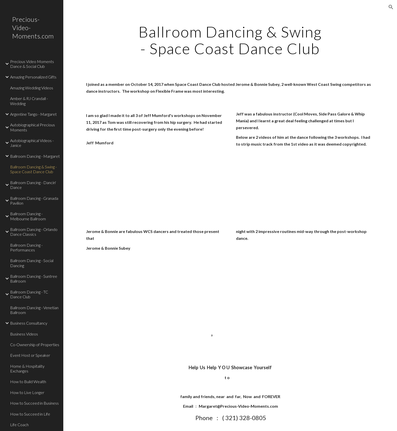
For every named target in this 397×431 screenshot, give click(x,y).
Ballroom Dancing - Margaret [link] (35, 156)
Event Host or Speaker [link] (30, 355)
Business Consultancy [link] (28, 323)
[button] (391, 7)
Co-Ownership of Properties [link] (34, 344)
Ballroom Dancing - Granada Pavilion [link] (34, 200)
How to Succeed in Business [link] (34, 403)
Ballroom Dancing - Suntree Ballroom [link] (33, 278)
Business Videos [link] (24, 333)
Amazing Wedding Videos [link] (31, 87)
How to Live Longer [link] (27, 392)
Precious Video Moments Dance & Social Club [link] (32, 64)
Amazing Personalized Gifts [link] (33, 76)
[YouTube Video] (130, 188)
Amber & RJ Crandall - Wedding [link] (29, 101)
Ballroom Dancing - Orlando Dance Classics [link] (33, 232)
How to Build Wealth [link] (28, 381)
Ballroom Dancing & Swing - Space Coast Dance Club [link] (33, 169)
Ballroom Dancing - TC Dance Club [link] (29, 294)
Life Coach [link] (19, 424)
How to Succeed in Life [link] (30, 414)
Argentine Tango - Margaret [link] (33, 114)
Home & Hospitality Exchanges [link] (27, 368)
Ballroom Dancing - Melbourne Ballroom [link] (28, 216)
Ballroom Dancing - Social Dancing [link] (31, 263)
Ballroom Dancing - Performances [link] (26, 247)
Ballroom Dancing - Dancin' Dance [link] (33, 185)
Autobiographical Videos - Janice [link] (32, 143)
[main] (230, 40)
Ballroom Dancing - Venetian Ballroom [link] (34, 310)
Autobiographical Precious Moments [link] (32, 127)
